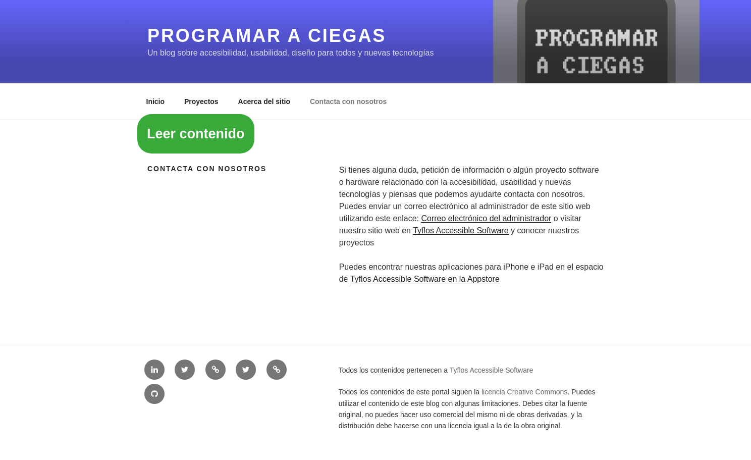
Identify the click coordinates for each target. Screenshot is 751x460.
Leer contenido (196, 133)
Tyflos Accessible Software (460, 230)
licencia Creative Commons (524, 392)
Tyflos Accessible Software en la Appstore (425, 279)
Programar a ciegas (266, 35)
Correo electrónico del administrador (486, 218)
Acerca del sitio (264, 101)
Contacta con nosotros (348, 101)
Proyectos (201, 101)
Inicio (155, 101)
